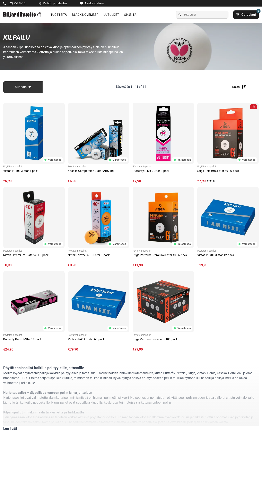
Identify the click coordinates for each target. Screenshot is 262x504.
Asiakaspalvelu (94, 3)
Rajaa (239, 87)
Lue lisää (10, 429)
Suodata (23, 87)
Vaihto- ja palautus (55, 3)
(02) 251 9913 (17, 3)
